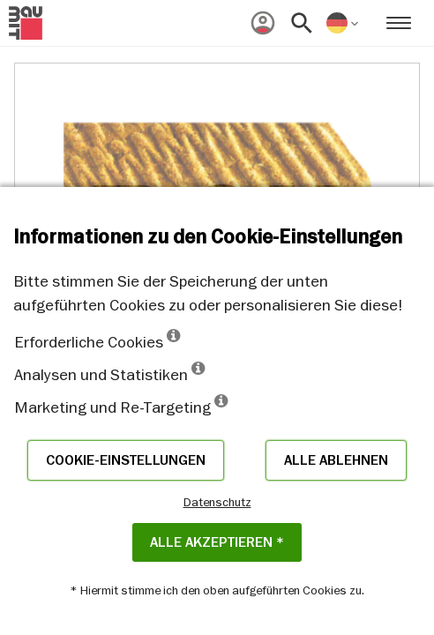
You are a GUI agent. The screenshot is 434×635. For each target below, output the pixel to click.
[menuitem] (263, 23)
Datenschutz (217, 502)
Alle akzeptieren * (217, 542)
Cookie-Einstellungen (126, 460)
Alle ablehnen (336, 460)
